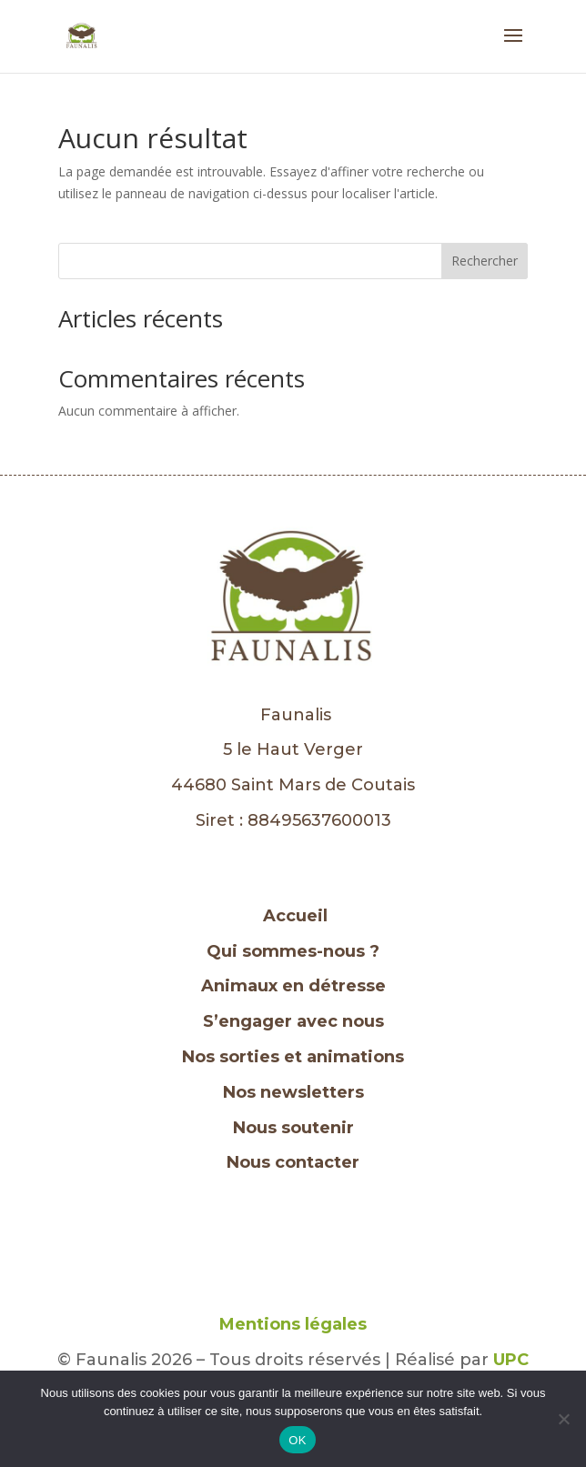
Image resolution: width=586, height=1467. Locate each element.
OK (297, 1440)
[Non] (563, 1419)
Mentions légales (293, 1324)
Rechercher (484, 260)
